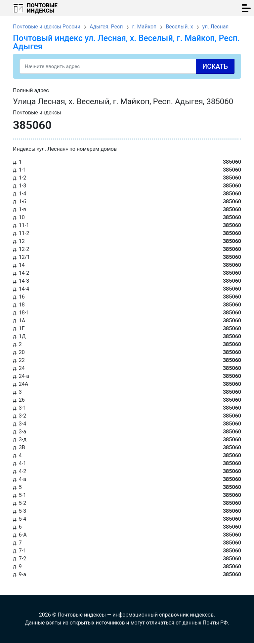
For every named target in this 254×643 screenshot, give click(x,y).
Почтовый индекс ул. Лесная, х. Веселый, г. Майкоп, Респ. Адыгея (126, 42)
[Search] (127, 66)
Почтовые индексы (42, 8)
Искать (215, 66)
